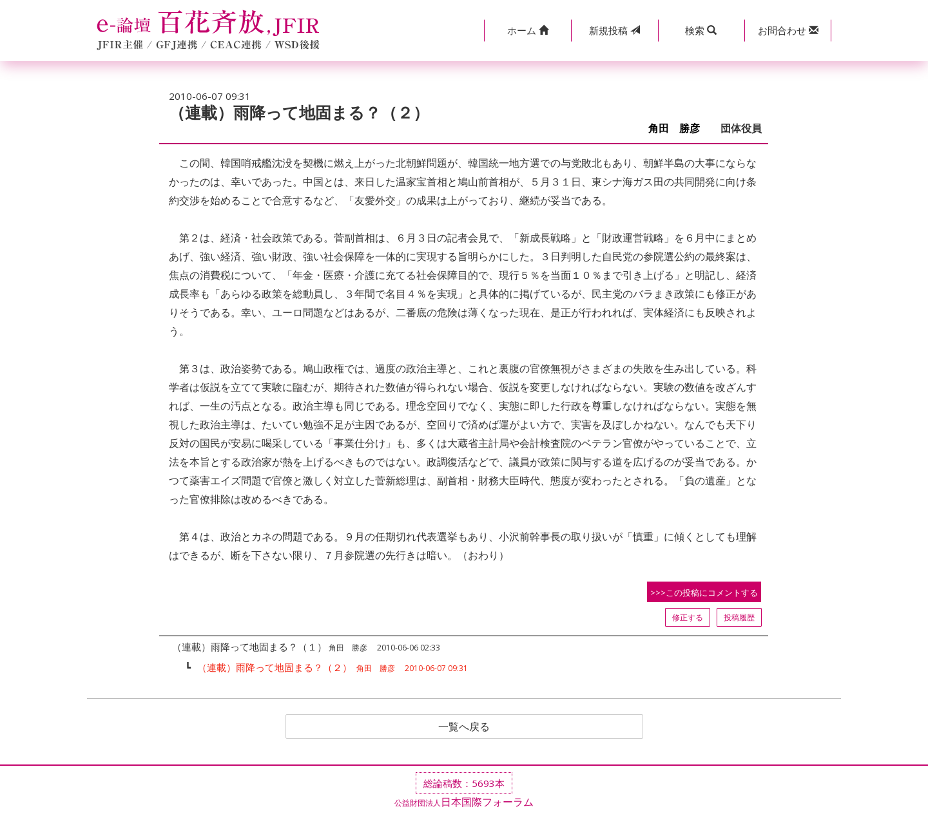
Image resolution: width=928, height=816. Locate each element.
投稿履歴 (739, 617)
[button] (527, 30)
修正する (687, 617)
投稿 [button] (614, 30)
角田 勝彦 (679, 128)
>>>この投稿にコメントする (704, 592)
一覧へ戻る (464, 726)
